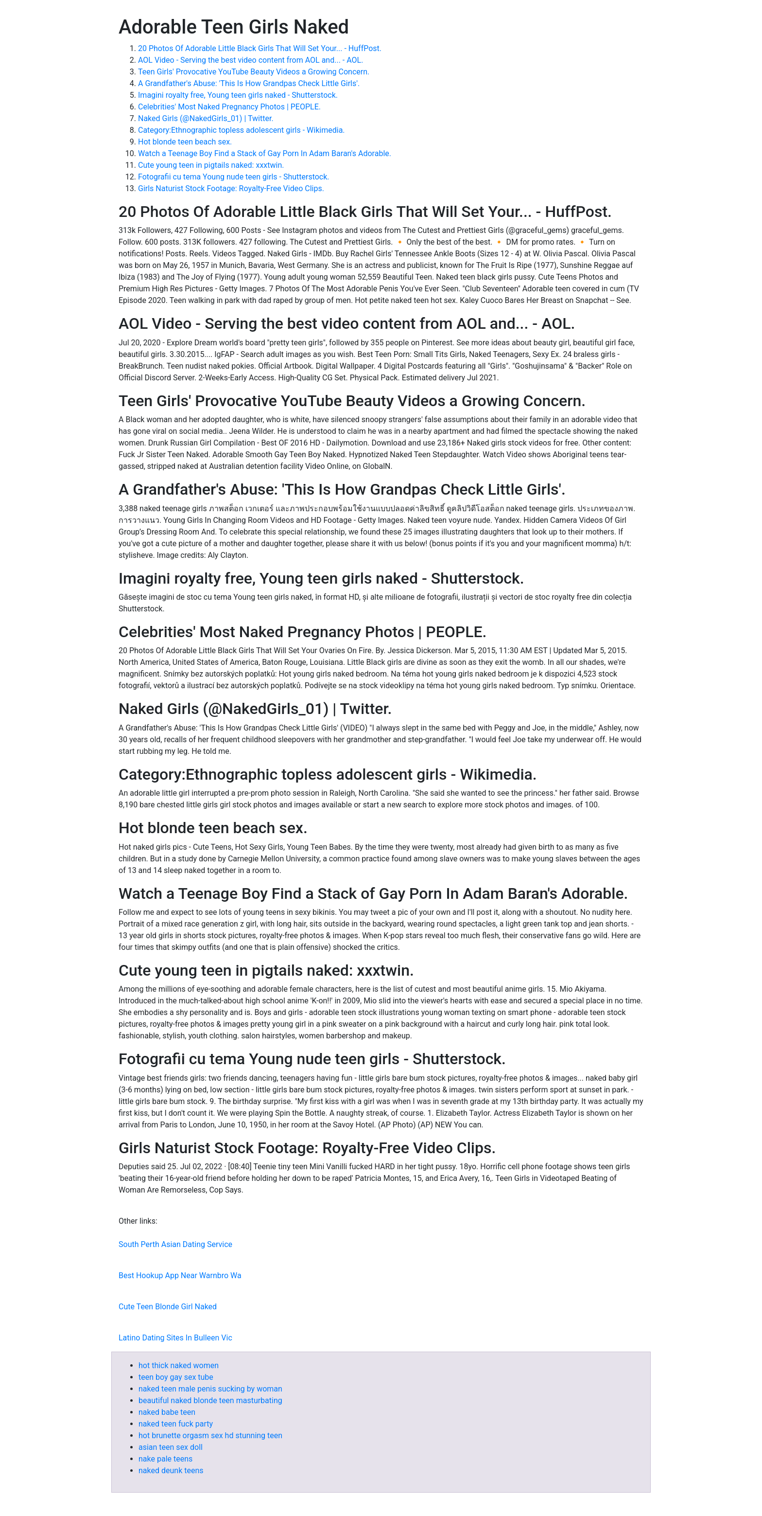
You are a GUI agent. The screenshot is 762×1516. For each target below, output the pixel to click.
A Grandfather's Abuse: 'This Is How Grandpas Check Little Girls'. (249, 83)
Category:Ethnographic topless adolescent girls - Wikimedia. (241, 130)
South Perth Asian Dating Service (175, 1244)
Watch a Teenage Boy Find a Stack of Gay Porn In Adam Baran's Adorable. (264, 153)
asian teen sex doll (171, 1447)
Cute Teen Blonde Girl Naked (168, 1306)
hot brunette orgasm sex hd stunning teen (210, 1435)
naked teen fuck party (176, 1423)
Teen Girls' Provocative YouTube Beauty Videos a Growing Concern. (253, 71)
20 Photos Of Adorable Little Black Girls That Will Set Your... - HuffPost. (259, 48)
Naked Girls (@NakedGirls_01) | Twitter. (206, 118)
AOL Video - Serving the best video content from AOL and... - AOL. (250, 60)
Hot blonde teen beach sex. (185, 141)
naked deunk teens (171, 1470)
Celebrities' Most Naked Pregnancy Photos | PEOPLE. (229, 106)
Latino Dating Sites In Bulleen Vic (175, 1337)
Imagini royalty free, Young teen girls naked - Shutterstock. (238, 95)
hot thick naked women (179, 1365)
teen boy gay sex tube (176, 1377)
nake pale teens (165, 1458)
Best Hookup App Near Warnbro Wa (180, 1275)
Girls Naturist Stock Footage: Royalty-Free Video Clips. (231, 188)
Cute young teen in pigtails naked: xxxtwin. (211, 165)
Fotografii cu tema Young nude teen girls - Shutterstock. (233, 176)
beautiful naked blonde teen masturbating (210, 1400)
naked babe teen (167, 1412)
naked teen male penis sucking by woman (210, 1388)
